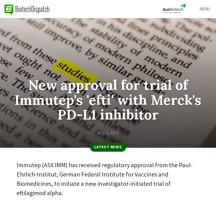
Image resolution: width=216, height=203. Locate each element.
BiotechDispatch (27, 9)
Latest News (108, 146)
